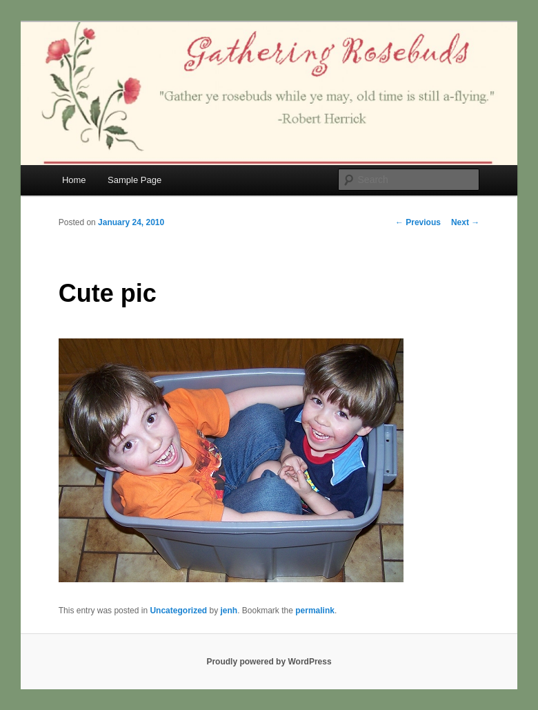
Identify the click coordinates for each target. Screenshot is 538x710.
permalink (315, 610)
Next (465, 222)
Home (74, 180)
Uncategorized (178, 610)
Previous (418, 222)
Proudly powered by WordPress (268, 661)
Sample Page (134, 180)
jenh (228, 610)
